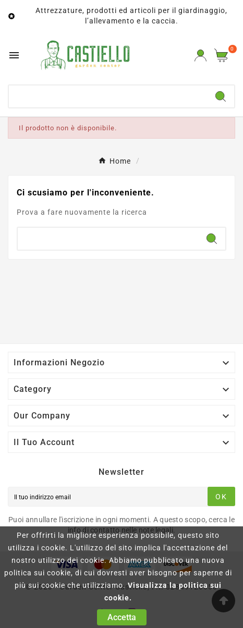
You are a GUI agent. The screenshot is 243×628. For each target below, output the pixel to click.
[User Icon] (200, 55)
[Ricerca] (108, 96)
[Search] (220, 96)
